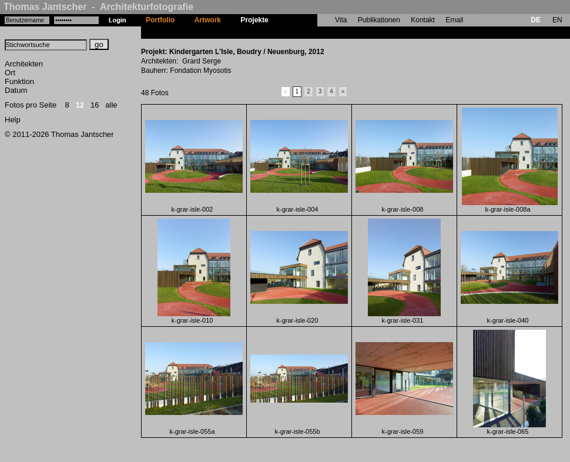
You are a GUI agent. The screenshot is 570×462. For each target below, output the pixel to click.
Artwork (208, 20)
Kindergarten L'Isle (309, 32)
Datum (16, 90)
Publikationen (379, 20)
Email (454, 20)
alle (111, 105)
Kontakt (423, 20)
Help (13, 119)
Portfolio (160, 20)
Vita (341, 20)
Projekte (254, 20)
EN (557, 20)
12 (80, 105)
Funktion (19, 81)
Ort (10, 72)
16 (94, 105)
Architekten (24, 63)
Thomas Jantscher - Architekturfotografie (98, 7)
